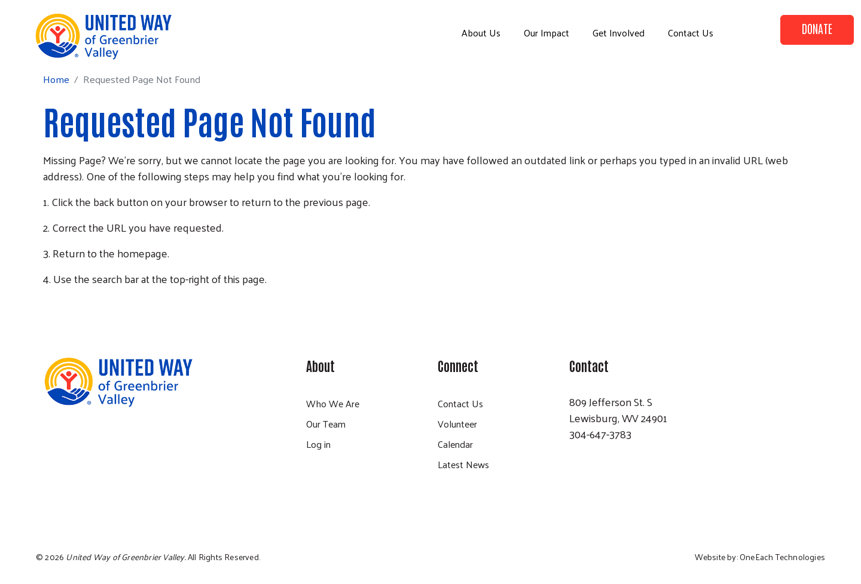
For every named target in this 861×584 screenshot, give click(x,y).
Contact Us (690, 32)
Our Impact (546, 32)
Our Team (326, 423)
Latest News (463, 464)
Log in (318, 444)
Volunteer (457, 423)
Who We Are (332, 403)
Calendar (455, 444)
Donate (817, 28)
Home (56, 79)
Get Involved (619, 32)
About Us (481, 32)
